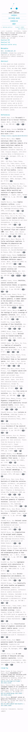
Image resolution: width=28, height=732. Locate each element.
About (14, 24)
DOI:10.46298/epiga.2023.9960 (11, 693)
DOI (18, 124)
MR (2, 126)
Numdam (18, 275)
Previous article (7, 27)
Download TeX (5, 42)
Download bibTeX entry (9, 44)
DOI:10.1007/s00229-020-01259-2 (12, 704)
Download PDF (5, 40)
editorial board (14, 18)
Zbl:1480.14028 (6, 705)
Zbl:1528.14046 (6, 695)
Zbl (23, 124)
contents (14, 15)
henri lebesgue (14, 13)
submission (14, 21)
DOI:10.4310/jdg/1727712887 (10, 681)
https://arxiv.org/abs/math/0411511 (14, 136)
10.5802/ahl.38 (10, 51)
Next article (21, 29)
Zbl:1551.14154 (6, 683)
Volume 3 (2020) (19, 27)
